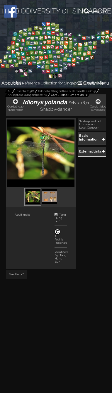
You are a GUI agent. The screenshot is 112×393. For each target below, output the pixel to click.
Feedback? (16, 274)
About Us (11, 83)
